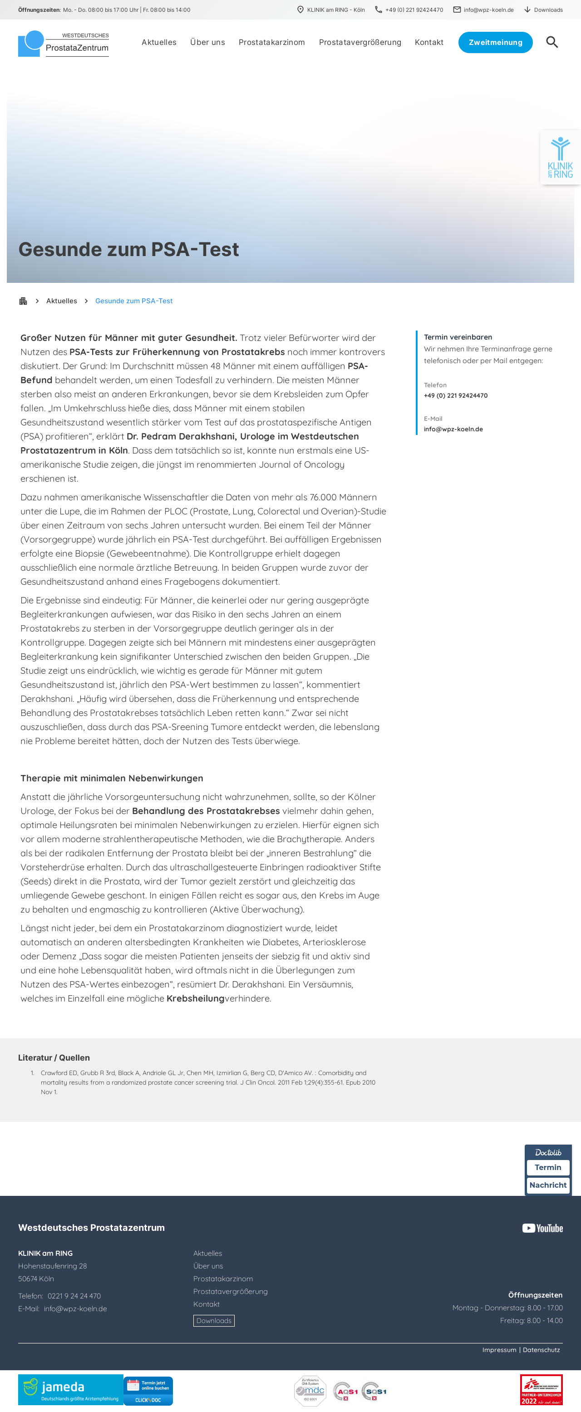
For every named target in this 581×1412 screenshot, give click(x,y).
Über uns (208, 1265)
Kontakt (206, 1303)
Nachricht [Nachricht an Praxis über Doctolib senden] (548, 1185)
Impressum (500, 1350)
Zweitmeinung (495, 42)
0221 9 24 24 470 (74, 1295)
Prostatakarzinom (223, 1278)
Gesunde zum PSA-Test (134, 300)
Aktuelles (61, 300)
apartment (23, 301)
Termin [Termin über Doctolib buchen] (548, 1167)
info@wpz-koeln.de (453, 429)
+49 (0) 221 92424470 (456, 395)
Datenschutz (541, 1350)
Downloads (214, 1320)
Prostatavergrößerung (230, 1291)
